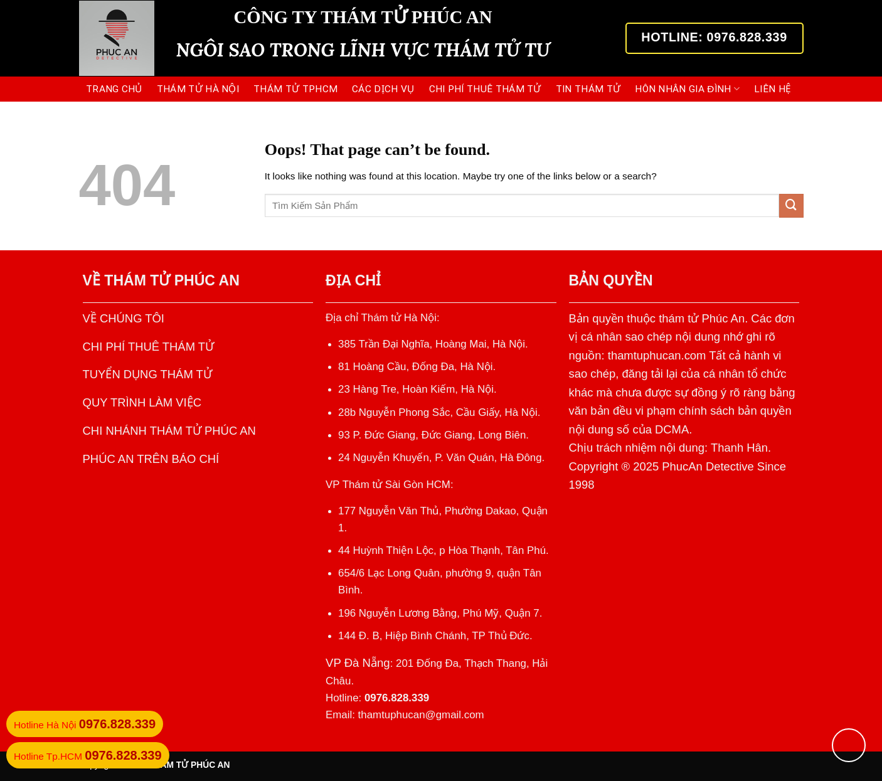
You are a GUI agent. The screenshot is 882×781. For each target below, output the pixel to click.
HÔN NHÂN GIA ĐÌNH (687, 89)
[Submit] (791, 206)
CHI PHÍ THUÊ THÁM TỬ (485, 89)
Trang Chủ (114, 89)
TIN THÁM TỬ (588, 89)
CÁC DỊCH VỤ (383, 89)
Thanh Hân (739, 447)
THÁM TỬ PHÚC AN (171, 280)
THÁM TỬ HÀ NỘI (198, 89)
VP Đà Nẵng (358, 662)
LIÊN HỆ (772, 89)
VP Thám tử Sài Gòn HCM (388, 485)
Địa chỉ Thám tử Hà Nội (381, 318)
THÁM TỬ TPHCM (295, 89)
